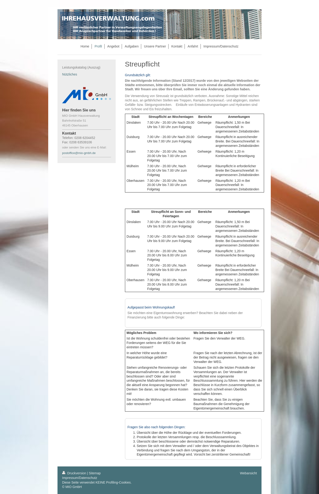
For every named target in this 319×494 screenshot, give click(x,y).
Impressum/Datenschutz (79, 478)
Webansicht (248, 473)
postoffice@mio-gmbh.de (79, 153)
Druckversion (74, 473)
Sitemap (95, 473)
